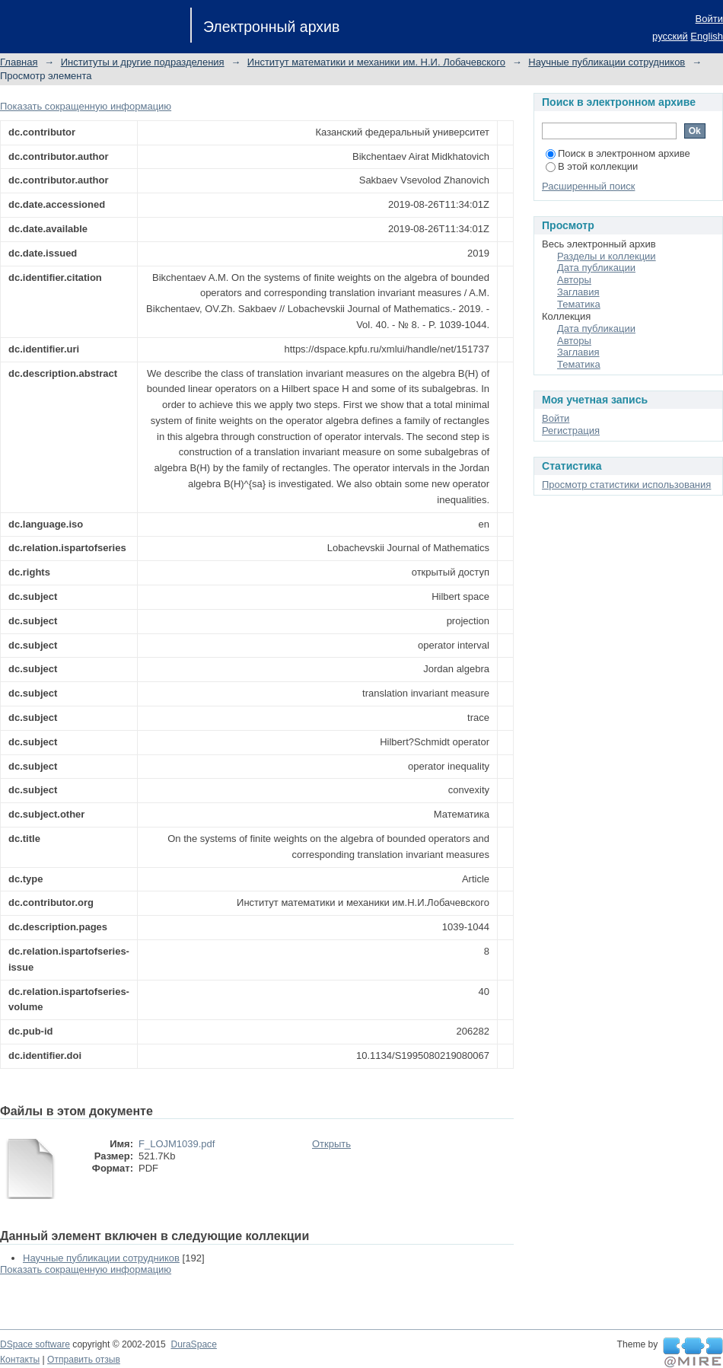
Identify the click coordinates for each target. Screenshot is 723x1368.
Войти (709, 18)
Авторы (574, 279)
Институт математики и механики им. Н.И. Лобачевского (376, 62)
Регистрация (571, 430)
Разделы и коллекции (606, 256)
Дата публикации (596, 267)
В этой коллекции (592, 166)
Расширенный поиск (588, 186)
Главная (18, 62)
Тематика (578, 304)
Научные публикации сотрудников (606, 62)
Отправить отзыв (83, 1359)
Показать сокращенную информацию (85, 106)
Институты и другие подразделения (143, 62)
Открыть (331, 1144)
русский (670, 36)
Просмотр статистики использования (626, 484)
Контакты (20, 1359)
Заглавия (578, 292)
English (706, 36)
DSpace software (35, 1344)
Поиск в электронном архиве (618, 153)
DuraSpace (193, 1344)
